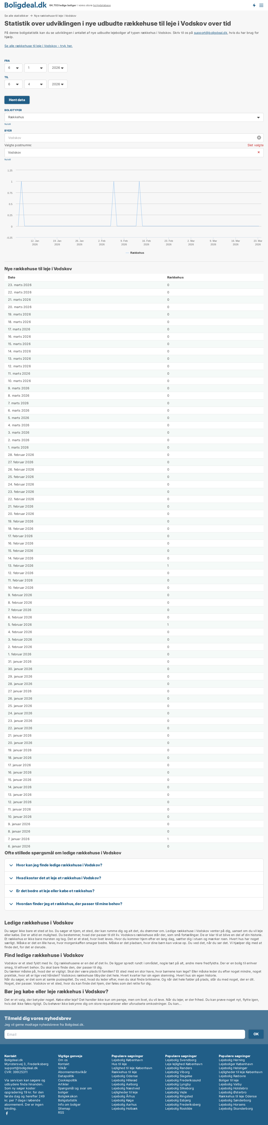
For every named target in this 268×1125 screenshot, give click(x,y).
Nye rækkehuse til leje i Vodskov (55, 15)
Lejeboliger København (236, 1064)
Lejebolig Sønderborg (235, 1100)
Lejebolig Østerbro (233, 1092)
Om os (63, 1060)
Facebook (6, 1113)
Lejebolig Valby (230, 1084)
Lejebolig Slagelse (178, 1076)
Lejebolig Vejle (176, 1092)
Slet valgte (256, 145)
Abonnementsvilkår (72, 1072)
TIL (6, 77)
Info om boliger (69, 1104)
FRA (7, 60)
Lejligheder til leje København (240, 1072)
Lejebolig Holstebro (233, 1088)
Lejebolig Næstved (126, 1088)
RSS (61, 1112)
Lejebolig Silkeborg (179, 1088)
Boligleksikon (68, 1096)
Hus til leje (119, 1064)
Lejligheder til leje (125, 1092)
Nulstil (7, 124)
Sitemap (64, 1108)
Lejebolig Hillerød (124, 1080)
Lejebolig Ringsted (179, 1096)
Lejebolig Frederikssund (183, 1080)
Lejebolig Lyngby (178, 1084)
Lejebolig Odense (125, 1076)
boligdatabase (102, 5)
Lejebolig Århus (123, 1096)
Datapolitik (66, 1076)
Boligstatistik (67, 1100)
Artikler (63, 1084)
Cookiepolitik (67, 1080)
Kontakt (63, 1064)
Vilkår (62, 1068)
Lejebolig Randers (178, 1068)
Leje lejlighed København (183, 1064)
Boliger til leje (229, 1080)
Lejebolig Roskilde (178, 1108)
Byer (8, 130)
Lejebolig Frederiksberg (183, 1104)
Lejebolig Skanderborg (236, 1108)
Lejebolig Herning (232, 1060)
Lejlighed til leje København (132, 1068)
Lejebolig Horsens (232, 1104)
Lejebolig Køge (123, 1100)
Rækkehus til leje (124, 1072)
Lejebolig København (127, 1060)
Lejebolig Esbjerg (178, 1100)
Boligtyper (13, 110)
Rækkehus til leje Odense (238, 1096)
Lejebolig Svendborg (180, 1060)
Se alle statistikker (16, 15)
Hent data (17, 100)
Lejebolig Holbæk (125, 1108)
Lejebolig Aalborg (125, 1084)
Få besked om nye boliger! (254, 5)
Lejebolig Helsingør (233, 1068)
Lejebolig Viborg (177, 1072)
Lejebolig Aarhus (124, 1104)
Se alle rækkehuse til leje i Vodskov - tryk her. (38, 46)
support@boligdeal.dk (210, 33)
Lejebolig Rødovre (232, 1076)
